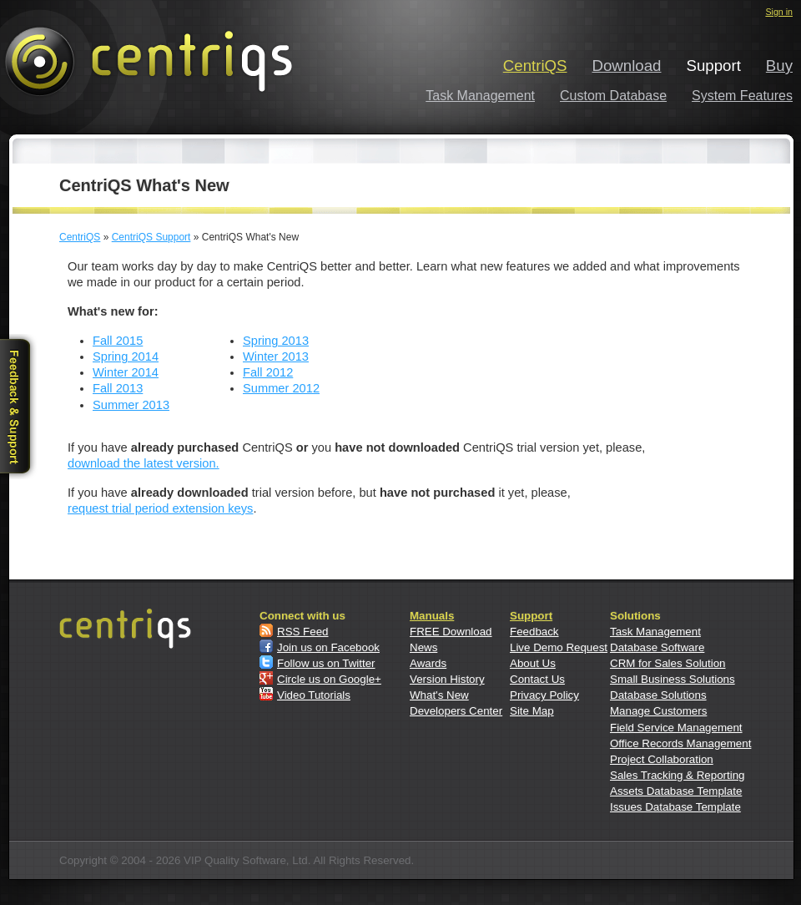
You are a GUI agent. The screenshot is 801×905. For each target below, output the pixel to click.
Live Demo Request (558, 647)
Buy (779, 65)
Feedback (534, 631)
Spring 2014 (126, 356)
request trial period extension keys (160, 508)
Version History (447, 679)
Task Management (480, 95)
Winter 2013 (276, 356)
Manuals (432, 615)
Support (531, 615)
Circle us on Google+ (329, 679)
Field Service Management (676, 727)
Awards (428, 663)
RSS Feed (303, 631)
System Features (742, 95)
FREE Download (451, 631)
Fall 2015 (118, 340)
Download (627, 65)
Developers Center (456, 711)
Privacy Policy (544, 695)
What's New (439, 695)
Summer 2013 (131, 405)
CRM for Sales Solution (668, 663)
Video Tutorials (313, 695)
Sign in (779, 12)
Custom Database (613, 95)
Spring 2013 (276, 340)
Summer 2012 (281, 388)
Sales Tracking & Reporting (677, 775)
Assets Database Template (676, 791)
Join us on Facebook (328, 647)
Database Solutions (658, 695)
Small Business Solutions (672, 679)
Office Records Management (680, 743)
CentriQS (535, 65)
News (423, 647)
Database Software (657, 647)
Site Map (532, 711)
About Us (533, 663)
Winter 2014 (126, 372)
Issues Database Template (675, 807)
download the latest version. (143, 463)
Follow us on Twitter (326, 663)
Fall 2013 (118, 388)
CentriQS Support (151, 237)
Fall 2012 (268, 372)
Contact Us (537, 679)
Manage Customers (658, 711)
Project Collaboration (661, 759)
